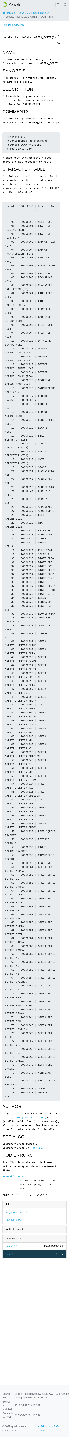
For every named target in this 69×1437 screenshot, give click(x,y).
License (41, 1430)
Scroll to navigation (13, 25)
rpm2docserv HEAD (48, 1426)
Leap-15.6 (24, 13)
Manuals (9, 13)
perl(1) (38, 1147)
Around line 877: (15, 1176)
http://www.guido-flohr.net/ (25, 1117)
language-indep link (17, 1212)
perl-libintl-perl (41, 13)
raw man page (14, 1220)
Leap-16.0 (11, 1246)
